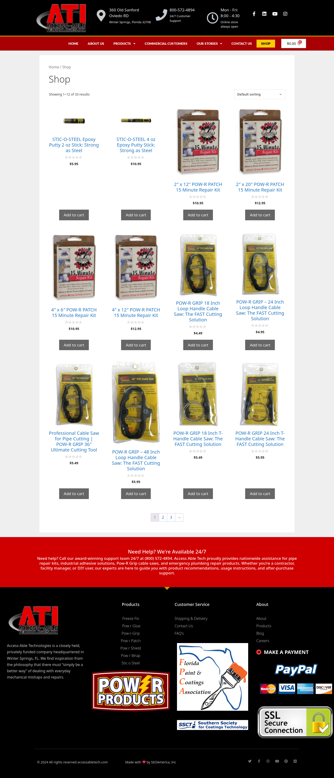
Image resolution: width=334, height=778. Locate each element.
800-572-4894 (182, 10)
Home (73, 43)
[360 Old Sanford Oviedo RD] (101, 15)
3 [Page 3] (171, 517)
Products (124, 44)
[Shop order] (259, 94)
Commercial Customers (166, 43)
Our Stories (209, 44)
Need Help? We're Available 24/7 (167, 551)
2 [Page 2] (163, 517)
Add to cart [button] (74, 215)
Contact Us (241, 43)
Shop (265, 43)
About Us (96, 43)
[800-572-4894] (161, 15)
